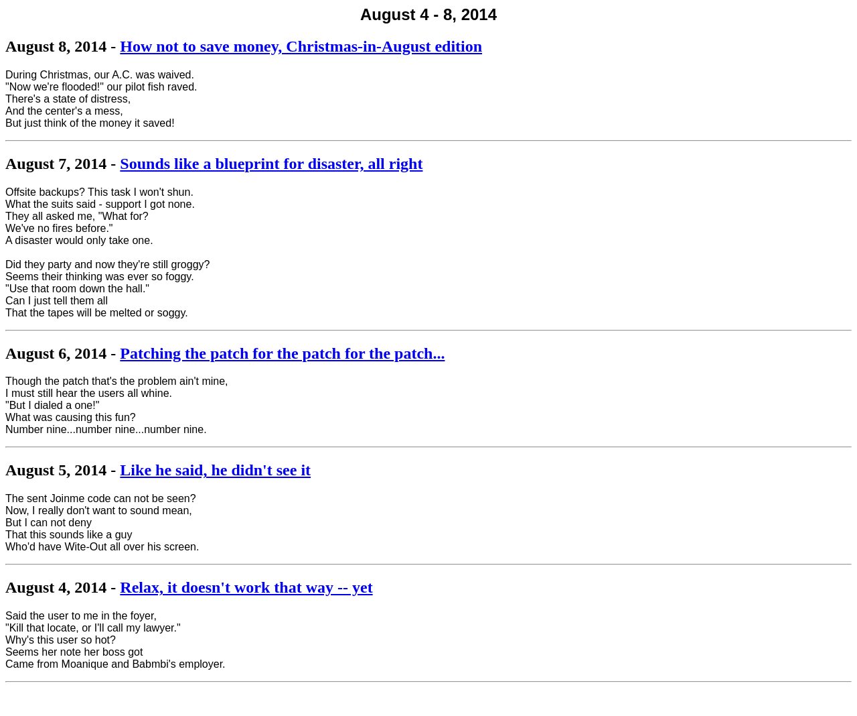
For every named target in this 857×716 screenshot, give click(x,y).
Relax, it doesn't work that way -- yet (246, 587)
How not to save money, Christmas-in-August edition (301, 46)
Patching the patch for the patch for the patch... (282, 353)
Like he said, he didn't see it (215, 470)
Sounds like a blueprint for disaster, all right (271, 163)
